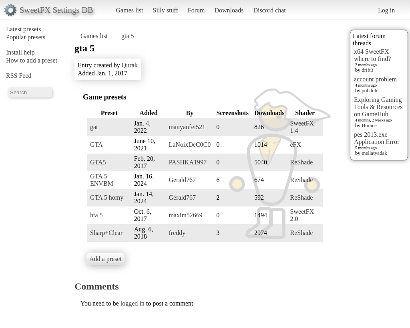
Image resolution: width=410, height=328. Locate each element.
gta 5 (127, 35)
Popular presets (25, 37)
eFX (295, 144)
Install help (20, 52)
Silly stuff (165, 10)
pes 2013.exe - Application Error (376, 138)
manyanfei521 (187, 127)
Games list (129, 10)
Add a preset (105, 258)
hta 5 (96, 215)
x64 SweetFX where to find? (372, 55)
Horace (369, 125)
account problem (375, 79)
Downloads (228, 10)
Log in (386, 10)
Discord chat (269, 10)
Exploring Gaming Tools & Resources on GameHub (378, 106)
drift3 (367, 70)
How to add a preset (31, 60)
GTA (96, 144)
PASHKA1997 (188, 162)
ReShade (301, 162)
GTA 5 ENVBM (101, 180)
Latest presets (23, 29)
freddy (177, 232)
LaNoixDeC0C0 (190, 144)
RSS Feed (19, 75)
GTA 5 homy (106, 197)
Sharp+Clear (106, 232)
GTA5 (98, 162)
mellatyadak (374, 153)
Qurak (130, 65)
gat (94, 127)
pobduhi (370, 90)
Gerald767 (182, 179)
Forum (196, 10)
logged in (133, 303)
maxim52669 (185, 215)
